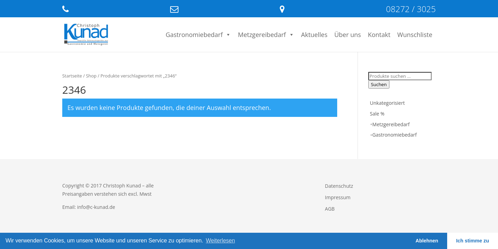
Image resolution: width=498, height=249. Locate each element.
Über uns (347, 34)
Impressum (338, 197)
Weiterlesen (220, 240)
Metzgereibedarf (266, 34)
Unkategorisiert (387, 103)
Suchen (379, 84)
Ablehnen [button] (427, 240)
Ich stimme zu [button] (472, 240)
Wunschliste (414, 34)
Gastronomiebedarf (198, 34)
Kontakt (379, 34)
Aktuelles (314, 34)
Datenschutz (339, 186)
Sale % (377, 113)
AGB (330, 208)
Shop (91, 76)
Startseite (72, 76)
